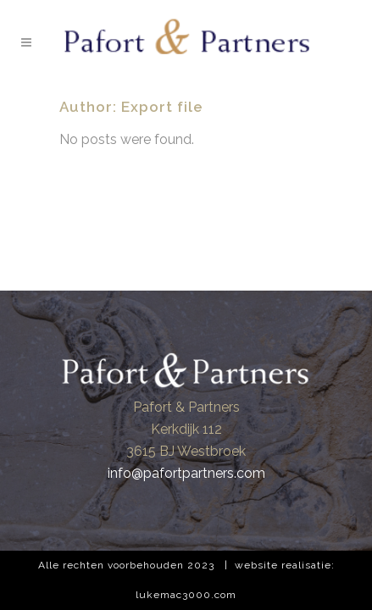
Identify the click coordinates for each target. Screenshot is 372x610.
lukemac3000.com (186, 595)
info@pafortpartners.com (186, 473)
